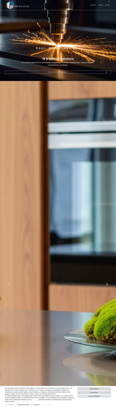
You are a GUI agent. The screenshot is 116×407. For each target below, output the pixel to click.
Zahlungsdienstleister (24, 404)
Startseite (93, 5)
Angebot (100, 5)
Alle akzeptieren (94, 388)
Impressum (35, 399)
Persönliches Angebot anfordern (77, 72)
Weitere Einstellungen (47, 404)
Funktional (37, 404)
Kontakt (107, 5)
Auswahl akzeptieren (94, 396)
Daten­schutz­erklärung (21, 401)
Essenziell (11, 404)
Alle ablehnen (94, 392)
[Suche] (109, 1)
